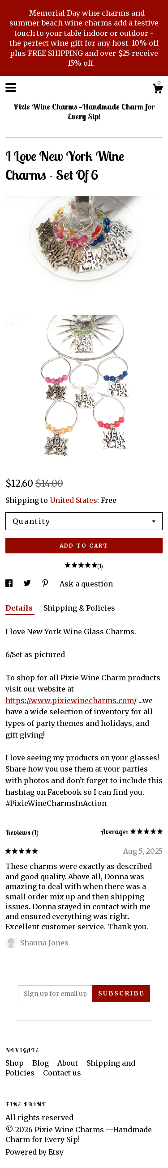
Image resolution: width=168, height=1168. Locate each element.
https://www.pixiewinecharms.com (69, 700)
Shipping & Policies (79, 607)
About (68, 1062)
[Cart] (158, 90)
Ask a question (86, 583)
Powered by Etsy (34, 1151)
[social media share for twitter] (28, 583)
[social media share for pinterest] (46, 583)
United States (73, 500)
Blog (41, 1062)
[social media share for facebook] (9, 583)
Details (19, 607)
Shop (15, 1062)
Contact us (62, 1072)
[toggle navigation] (10, 87)
